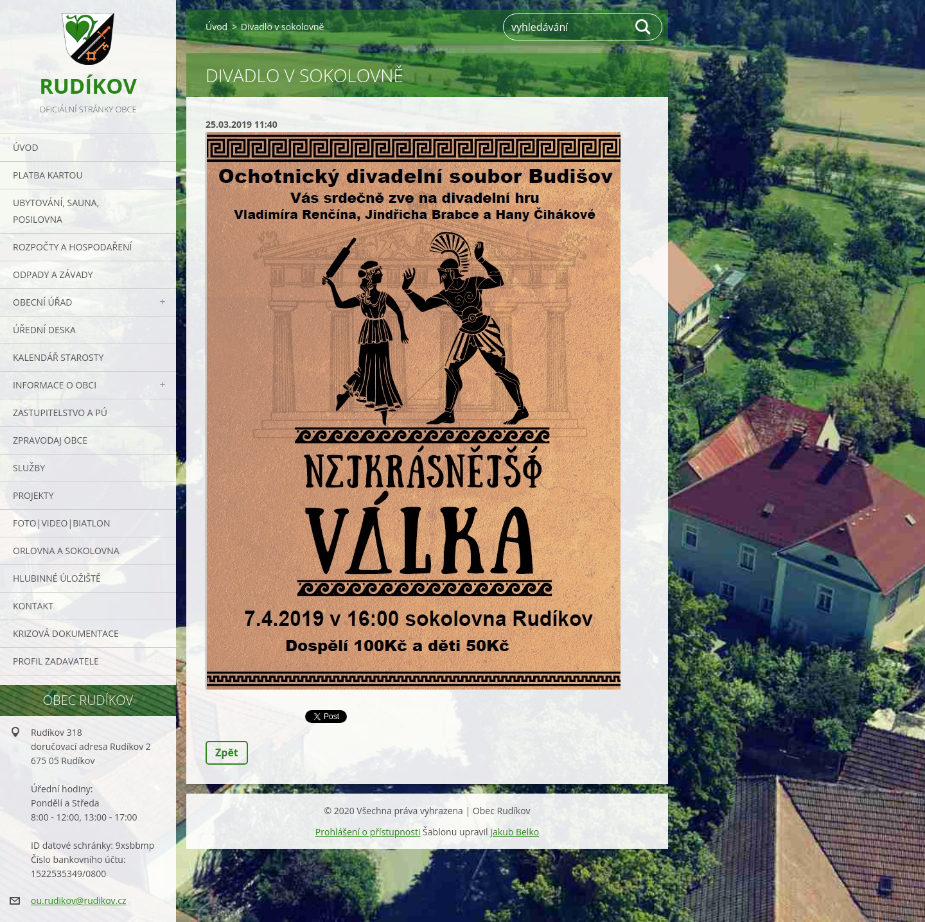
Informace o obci (54, 385)
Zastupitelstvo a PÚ (60, 412)
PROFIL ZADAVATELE (56, 661)
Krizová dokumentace (66, 633)
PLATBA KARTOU (48, 175)
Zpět (226, 752)
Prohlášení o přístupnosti (368, 832)
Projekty (33, 495)
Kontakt (33, 606)
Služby (29, 468)
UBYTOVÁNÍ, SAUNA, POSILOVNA (56, 210)
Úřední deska (44, 330)
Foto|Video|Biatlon (61, 523)
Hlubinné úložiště (57, 578)
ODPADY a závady (52, 274)
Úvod (26, 147)
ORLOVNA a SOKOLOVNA (66, 550)
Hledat (643, 27)
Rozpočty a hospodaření (72, 247)
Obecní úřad (42, 302)
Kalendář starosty (58, 357)
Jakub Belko (514, 832)
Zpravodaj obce (50, 440)
